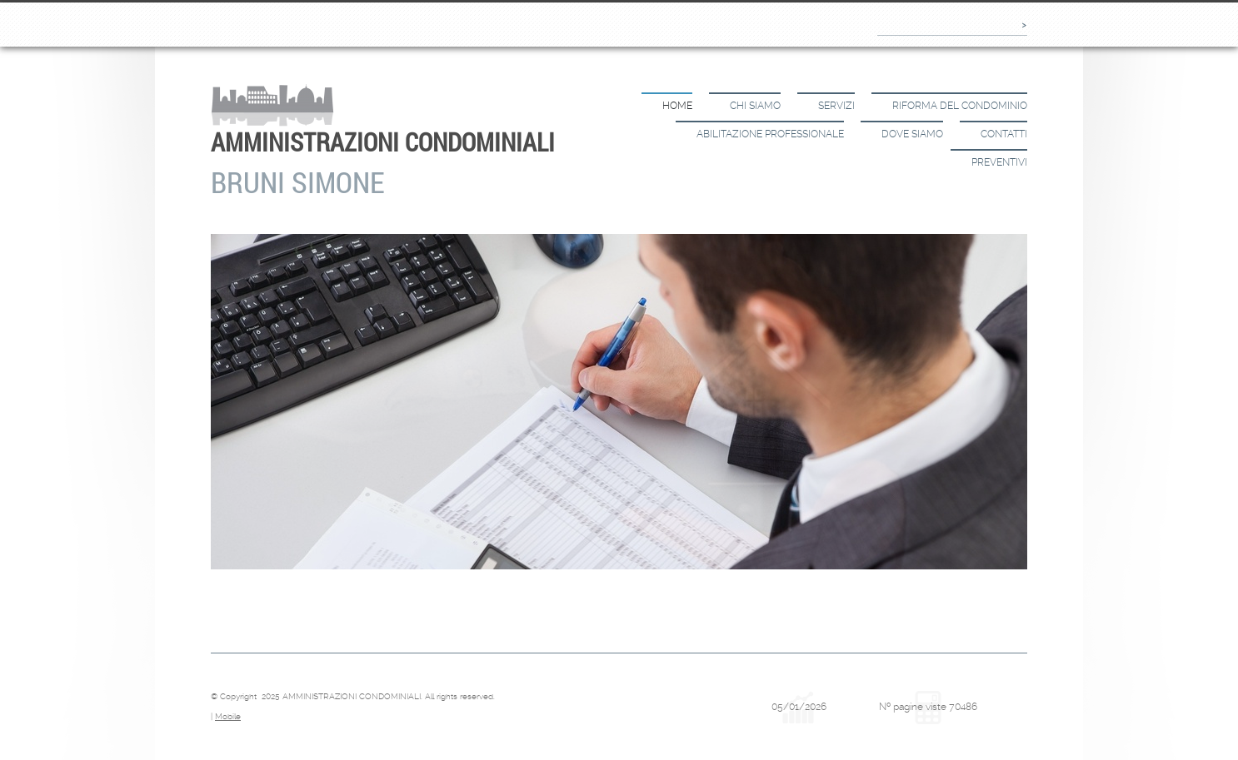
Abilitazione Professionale (770, 134)
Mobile (228, 716)
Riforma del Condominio (959, 106)
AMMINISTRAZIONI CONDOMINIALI (383, 142)
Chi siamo (755, 106)
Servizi (836, 106)
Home (677, 106)
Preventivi (999, 162)
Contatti (1004, 134)
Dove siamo (912, 134)
